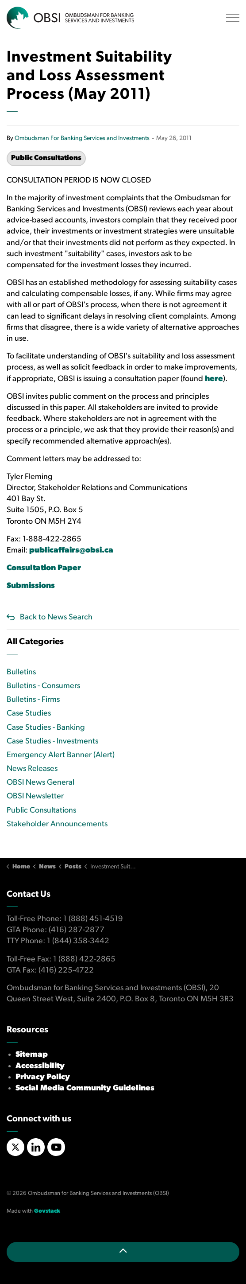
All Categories (35, 642)
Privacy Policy (42, 1077)
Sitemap (31, 1055)
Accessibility (40, 1066)
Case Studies (29, 713)
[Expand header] (232, 17)
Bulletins (21, 672)
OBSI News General (40, 782)
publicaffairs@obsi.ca (71, 550)
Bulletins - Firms (33, 700)
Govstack (47, 1211)
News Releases (32, 769)
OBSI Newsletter (35, 796)
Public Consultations (46, 158)
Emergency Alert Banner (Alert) (61, 755)
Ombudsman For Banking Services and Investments (82, 138)
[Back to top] (123, 1252)
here (214, 379)
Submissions (32, 586)
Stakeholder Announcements (57, 824)
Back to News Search (56, 617)
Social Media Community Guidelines (84, 1088)
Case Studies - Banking (46, 728)
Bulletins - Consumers (43, 686)
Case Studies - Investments (52, 741)
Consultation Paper (44, 568)
